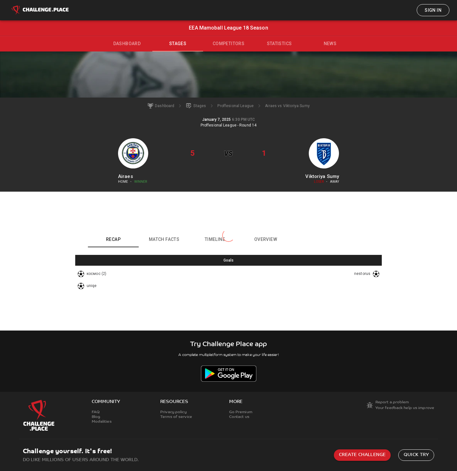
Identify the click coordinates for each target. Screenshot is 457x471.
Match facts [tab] (164, 239)
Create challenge (362, 455)
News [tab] (330, 43)
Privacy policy (173, 412)
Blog (96, 417)
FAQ (96, 412)
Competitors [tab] (228, 43)
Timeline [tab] (215, 239)
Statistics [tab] (279, 43)
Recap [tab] (113, 239)
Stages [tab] (177, 43)
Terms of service (176, 417)
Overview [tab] (265, 239)
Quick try (416, 455)
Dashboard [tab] (127, 43)
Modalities (102, 422)
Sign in (433, 10)
